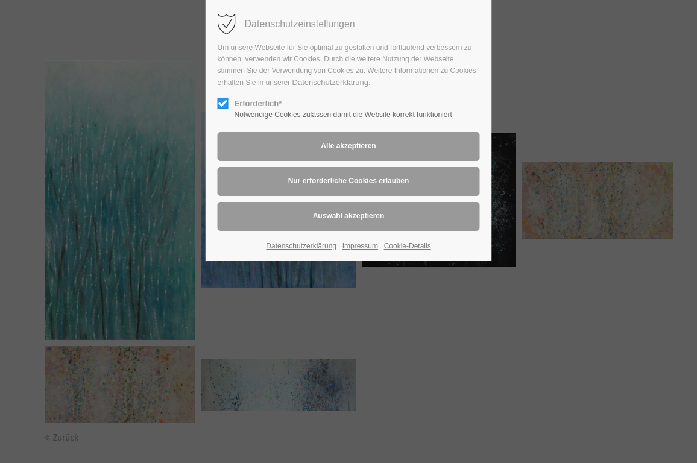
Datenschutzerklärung (330, 82)
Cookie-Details (407, 246)
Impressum (360, 246)
